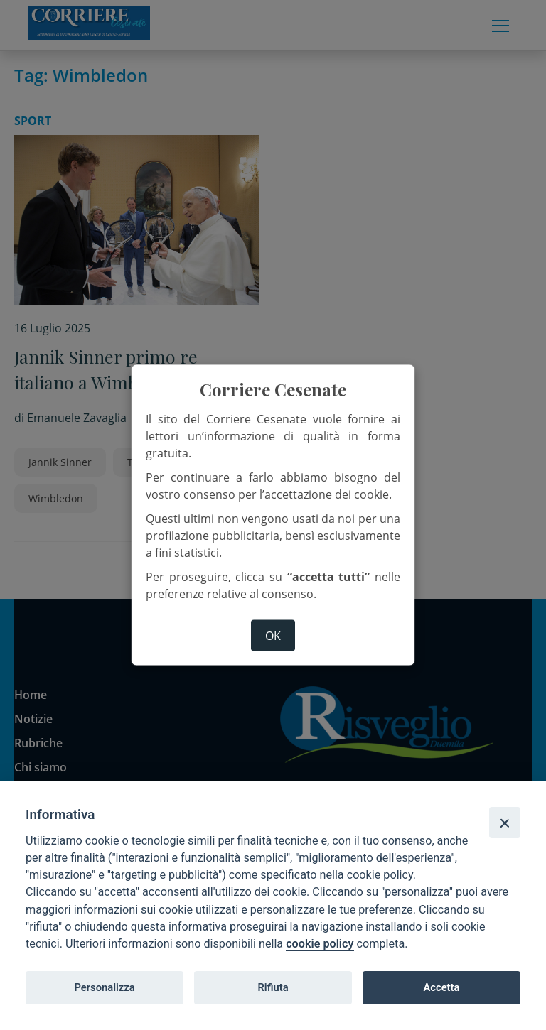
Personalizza (104, 987)
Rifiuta (272, 987)
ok (273, 635)
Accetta (441, 987)
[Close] (504, 822)
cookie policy (319, 943)
